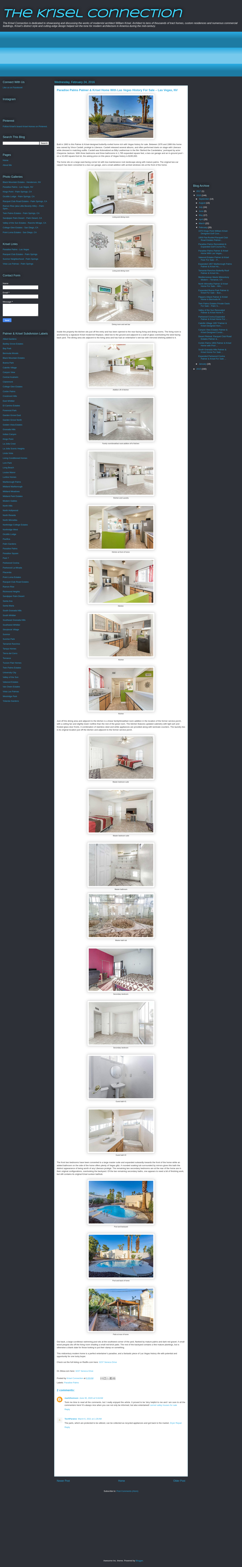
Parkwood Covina (11, 563)
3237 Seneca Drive (108, 1362)
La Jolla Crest (9, 444)
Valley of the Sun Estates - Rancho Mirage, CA (24, 223)
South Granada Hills (12, 610)
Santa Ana (7, 601)
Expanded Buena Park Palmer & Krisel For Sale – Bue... (213, 291)
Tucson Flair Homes (12, 663)
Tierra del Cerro (10, 653)
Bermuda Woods (10, 353)
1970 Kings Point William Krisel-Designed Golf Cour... (213, 232)
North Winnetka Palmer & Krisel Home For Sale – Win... (213, 285)
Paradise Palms (71, 1382)
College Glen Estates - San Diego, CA (20, 227)
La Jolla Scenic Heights (14, 448)
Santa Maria (8, 605)
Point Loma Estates (12, 577)
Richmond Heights (11, 591)
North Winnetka (10, 520)
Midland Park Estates (13, 496)
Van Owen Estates (11, 686)
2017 (199, 191)
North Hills (7, 506)
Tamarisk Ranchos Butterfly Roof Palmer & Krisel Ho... (213, 271)
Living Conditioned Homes (15, 458)
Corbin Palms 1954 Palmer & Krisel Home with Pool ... (214, 344)
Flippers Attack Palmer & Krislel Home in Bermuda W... (212, 298)
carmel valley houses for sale (163, 1405)
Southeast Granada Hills (14, 620)
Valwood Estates (10, 682)
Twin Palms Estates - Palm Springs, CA (21, 213)
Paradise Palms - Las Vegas (16, 249)
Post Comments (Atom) (127, 1491)
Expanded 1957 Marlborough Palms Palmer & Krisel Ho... (215, 265)
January (203, 364)
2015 (199, 369)
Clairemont (8, 382)
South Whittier (9, 615)
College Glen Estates (12, 386)
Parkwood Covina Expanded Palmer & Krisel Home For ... (212, 318)
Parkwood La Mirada (12, 567)
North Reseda (9, 515)
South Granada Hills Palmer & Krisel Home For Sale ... (212, 350)
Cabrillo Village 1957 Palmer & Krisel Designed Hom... (212, 324)
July (201, 207)
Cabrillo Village (10, 367)
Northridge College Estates (15, 525)
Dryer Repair (176, 1423)
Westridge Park (10, 696)
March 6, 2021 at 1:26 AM (90, 1419)
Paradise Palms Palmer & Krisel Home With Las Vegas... (213, 252)
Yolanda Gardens (11, 701)
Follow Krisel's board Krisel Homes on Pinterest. (25, 126)
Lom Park (7, 463)
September (204, 199)
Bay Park (7, 348)
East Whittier (9, 401)
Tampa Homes (9, 648)
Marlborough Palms (12, 482)
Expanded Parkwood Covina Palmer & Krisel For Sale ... (212, 357)
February (203, 227)
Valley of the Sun (10, 677)
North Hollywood (10, 510)
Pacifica (6, 539)
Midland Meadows (11, 491)
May (201, 215)
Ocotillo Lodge (9, 534)
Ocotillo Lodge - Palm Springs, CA (19, 196)
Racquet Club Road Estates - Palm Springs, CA (25, 201)
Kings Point (8, 439)
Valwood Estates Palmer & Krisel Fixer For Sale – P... (213, 258)
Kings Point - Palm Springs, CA (17, 191)
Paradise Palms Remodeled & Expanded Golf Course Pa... (212, 245)
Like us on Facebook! (13, 87)
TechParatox (71, 1419)
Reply (67, 1409)
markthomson (71, 1398)
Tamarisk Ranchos (11, 644)
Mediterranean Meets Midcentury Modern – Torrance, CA (213, 278)
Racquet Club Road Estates (16, 582)
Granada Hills (9, 429)
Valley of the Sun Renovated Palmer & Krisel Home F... (211, 311)
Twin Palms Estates (12, 667)
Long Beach (8, 467)
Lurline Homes (9, 477)
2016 (199, 195)
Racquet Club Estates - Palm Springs (20, 254)
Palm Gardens (9, 544)
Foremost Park (9, 410)
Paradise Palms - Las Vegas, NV (18, 187)
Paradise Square (10, 553)
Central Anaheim (10, 377)
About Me (7, 165)
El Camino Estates (11, 405)
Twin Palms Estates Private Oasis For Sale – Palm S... (214, 304)
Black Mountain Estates (14, 358)
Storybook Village (11, 629)
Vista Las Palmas (11, 691)
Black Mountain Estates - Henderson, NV (22, 182)
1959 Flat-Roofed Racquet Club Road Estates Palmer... (213, 238)
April (201, 219)
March (202, 223)
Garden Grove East (12, 415)
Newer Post (63, 1480)
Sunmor (6, 634)
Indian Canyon (9, 434)
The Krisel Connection (92, 14)
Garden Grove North (12, 420)
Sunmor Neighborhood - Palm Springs (20, 259)
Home (121, 1480)
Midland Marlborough (12, 486)
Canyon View (9, 372)
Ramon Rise (8, 586)
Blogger (139, 1560)
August (202, 203)
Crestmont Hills (10, 396)
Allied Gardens (9, 339)
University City (9, 672)
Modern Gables (10, 501)
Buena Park (8, 363)
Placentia (7, 572)
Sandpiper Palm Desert (13, 596)
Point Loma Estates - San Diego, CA (20, 232)
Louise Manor (9, 472)
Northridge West (10, 529)
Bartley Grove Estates (13, 344)
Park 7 (6, 558)
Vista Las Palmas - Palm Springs (18, 264)
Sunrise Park (9, 639)
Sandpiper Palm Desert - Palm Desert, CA (22, 218)
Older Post (179, 1480)
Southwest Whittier (11, 625)
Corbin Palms (9, 391)
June (201, 211)
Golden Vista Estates (12, 425)
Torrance (7, 658)
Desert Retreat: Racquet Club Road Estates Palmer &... (214, 337)
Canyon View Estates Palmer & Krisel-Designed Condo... (212, 331)
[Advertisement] (102, 54)
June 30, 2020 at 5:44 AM (91, 1398)
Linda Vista (8, 453)
